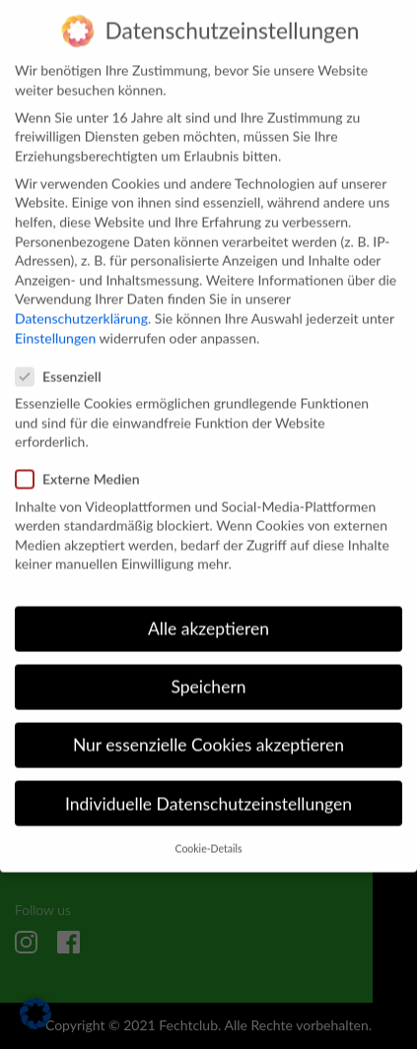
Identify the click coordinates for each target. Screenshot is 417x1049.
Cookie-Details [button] (208, 830)
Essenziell (64, 358)
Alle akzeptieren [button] (208, 611)
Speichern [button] (208, 669)
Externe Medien (84, 461)
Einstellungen (55, 319)
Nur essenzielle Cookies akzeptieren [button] (208, 727)
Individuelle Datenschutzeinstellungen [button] (208, 785)
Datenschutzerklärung (81, 300)
